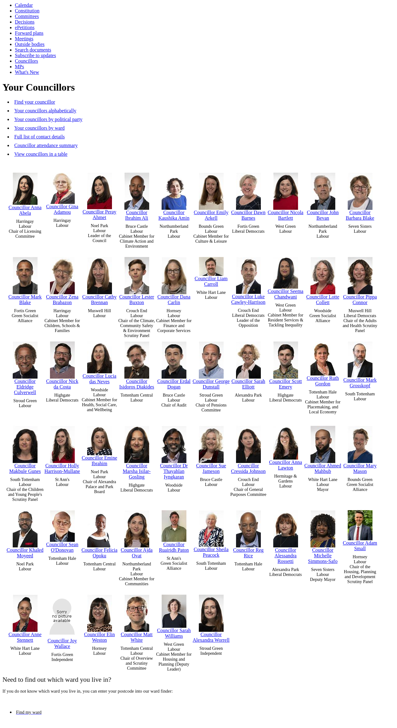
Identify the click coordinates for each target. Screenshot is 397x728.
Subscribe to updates (35, 55)
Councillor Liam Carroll (211, 270)
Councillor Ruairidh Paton (174, 530)
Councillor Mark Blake (25, 279)
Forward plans (29, 33)
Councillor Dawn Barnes (248, 195)
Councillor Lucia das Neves (99, 361)
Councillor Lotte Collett (322, 279)
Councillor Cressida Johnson (248, 448)
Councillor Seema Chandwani (285, 276)
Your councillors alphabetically (45, 110)
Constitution (27, 10)
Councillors (26, 61)
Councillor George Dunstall (211, 363)
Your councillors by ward (39, 128)
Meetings (24, 38)
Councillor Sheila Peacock (211, 532)
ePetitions (24, 27)
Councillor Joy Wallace (62, 620)
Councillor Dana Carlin (174, 279)
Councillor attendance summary (46, 145)
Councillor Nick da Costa (62, 363)
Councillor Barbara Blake (360, 195)
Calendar (24, 5)
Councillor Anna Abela (25, 192)
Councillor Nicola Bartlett (285, 195)
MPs (19, 66)
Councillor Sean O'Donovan (62, 530)
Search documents (33, 49)
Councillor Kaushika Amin (174, 195)
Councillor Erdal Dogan (173, 363)
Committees (27, 16)
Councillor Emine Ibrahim (99, 444)
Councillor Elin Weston (99, 617)
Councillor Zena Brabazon (62, 279)
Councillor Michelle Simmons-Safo (322, 535)
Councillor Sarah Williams (174, 615)
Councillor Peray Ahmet (99, 194)
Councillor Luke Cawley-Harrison (248, 279)
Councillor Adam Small (360, 529)
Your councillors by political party (48, 119)
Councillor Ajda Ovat (137, 532)
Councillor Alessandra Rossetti (285, 535)
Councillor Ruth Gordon (323, 362)
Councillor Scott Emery (285, 363)
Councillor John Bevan (323, 195)
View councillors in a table (40, 154)
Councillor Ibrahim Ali (136, 195)
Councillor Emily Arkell (211, 195)
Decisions (24, 22)
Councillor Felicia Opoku (100, 532)
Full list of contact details (39, 136)
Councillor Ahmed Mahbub (322, 448)
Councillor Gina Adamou (62, 192)
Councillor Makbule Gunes (25, 448)
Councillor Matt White (137, 617)
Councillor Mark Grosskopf (360, 363)
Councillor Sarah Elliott (248, 363)
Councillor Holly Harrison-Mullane (62, 448)
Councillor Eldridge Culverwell (25, 366)
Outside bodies (30, 44)
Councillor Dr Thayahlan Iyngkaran (174, 451)
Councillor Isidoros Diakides (136, 363)
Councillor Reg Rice (248, 532)
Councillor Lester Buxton (136, 279)
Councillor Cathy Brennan (99, 279)
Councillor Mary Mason (360, 448)
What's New (27, 72)
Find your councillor (34, 102)
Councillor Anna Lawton (285, 446)
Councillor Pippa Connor (360, 279)
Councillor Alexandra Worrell (211, 617)
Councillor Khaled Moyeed (25, 532)
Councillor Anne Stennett (25, 617)
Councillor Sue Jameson (211, 448)
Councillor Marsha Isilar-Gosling (137, 451)
